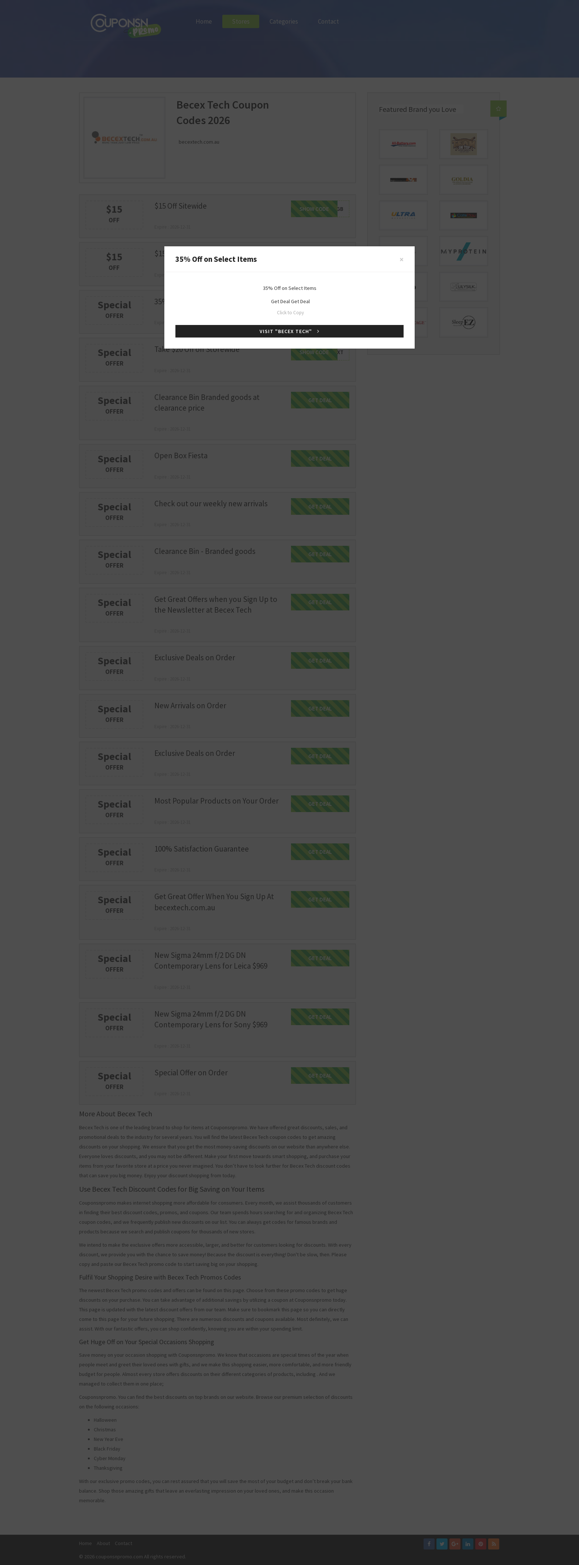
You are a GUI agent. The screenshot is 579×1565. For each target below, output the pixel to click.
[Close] (402, 259)
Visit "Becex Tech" (289, 331)
